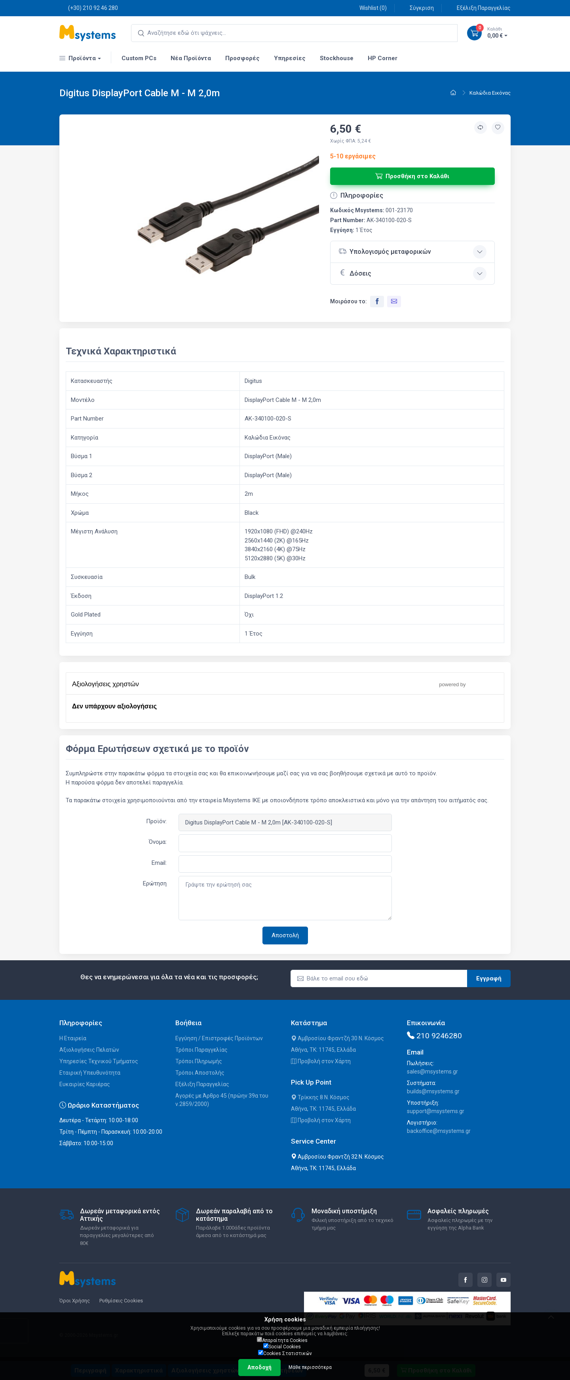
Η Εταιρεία (72, 1038)
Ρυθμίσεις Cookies (121, 1301)
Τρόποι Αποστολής (199, 1073)
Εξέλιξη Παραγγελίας (479, 7)
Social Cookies (282, 1346)
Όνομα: (158, 841)
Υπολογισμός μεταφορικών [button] (384, 251)
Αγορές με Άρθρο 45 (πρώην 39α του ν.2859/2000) (221, 1100)
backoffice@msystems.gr (439, 1131)
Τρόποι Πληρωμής (198, 1061)
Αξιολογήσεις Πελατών (89, 1050)
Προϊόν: (156, 821)
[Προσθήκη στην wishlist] (498, 128)
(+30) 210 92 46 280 (88, 7)
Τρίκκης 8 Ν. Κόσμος (320, 1097)
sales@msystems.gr (432, 1071)
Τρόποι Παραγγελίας (201, 1050)
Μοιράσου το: (348, 301)
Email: (159, 862)
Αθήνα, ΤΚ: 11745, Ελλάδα (323, 1050)
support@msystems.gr (435, 1111)
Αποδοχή (259, 1367)
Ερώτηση (155, 883)
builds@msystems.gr (433, 1091)
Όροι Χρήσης (74, 1301)
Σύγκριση (417, 7)
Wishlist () (369, 7)
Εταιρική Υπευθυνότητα (89, 1073)
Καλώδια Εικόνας (490, 93)
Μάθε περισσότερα (310, 1367)
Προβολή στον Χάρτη (321, 1061)
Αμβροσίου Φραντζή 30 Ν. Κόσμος (337, 1038)
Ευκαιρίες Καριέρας (84, 1084)
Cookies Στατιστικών (285, 1353)
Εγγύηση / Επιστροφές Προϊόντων (219, 1038)
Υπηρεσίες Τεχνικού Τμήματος (98, 1061)
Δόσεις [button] (354, 273)
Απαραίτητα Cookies (282, 1340)
